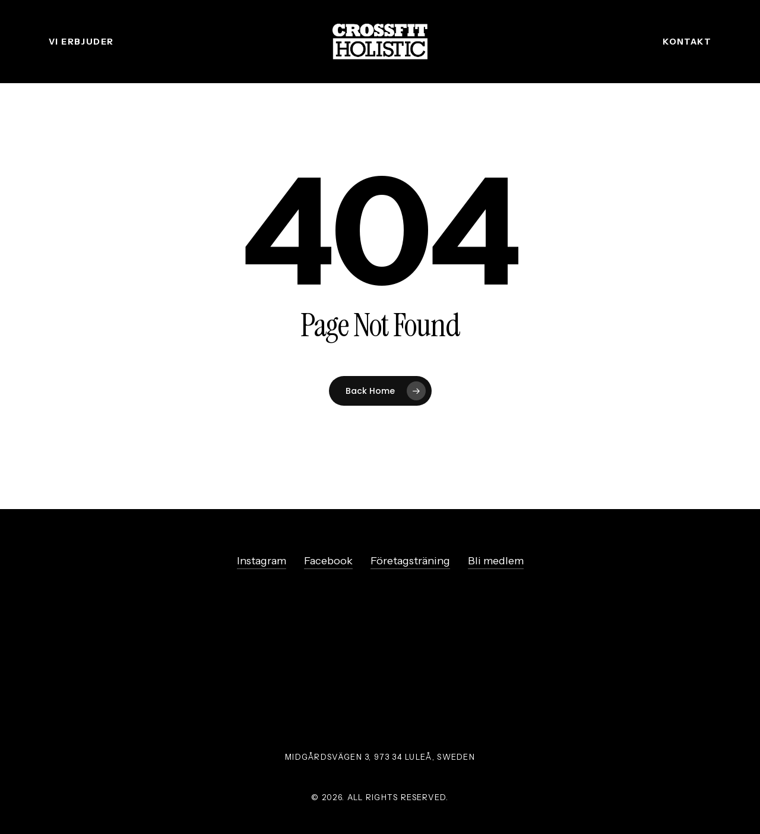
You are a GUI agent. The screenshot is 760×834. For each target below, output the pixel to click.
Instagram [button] (261, 560)
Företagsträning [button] (410, 560)
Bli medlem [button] (496, 560)
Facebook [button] (328, 560)
